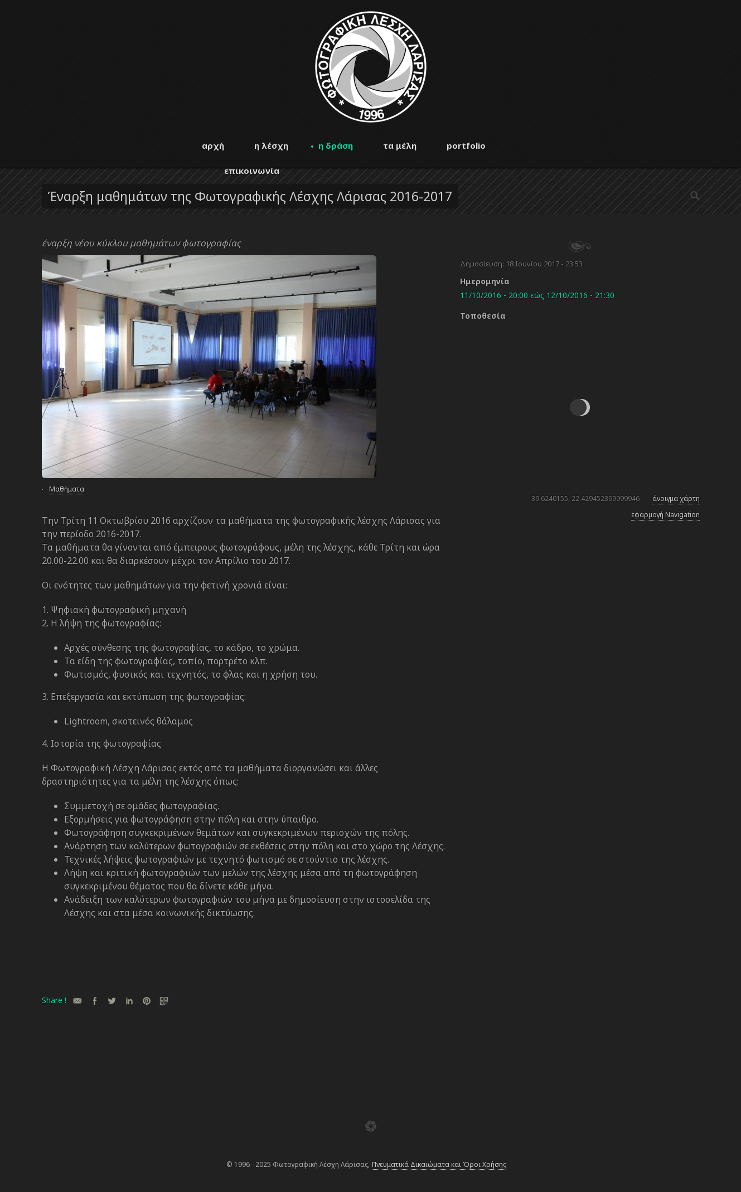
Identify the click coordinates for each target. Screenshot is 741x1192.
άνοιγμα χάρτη (676, 498)
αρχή (213, 145)
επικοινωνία (251, 170)
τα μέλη (399, 145)
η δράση (335, 145)
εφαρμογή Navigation (665, 514)
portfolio (466, 145)
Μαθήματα (66, 489)
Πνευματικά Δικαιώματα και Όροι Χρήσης (439, 1164)
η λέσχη (271, 145)
